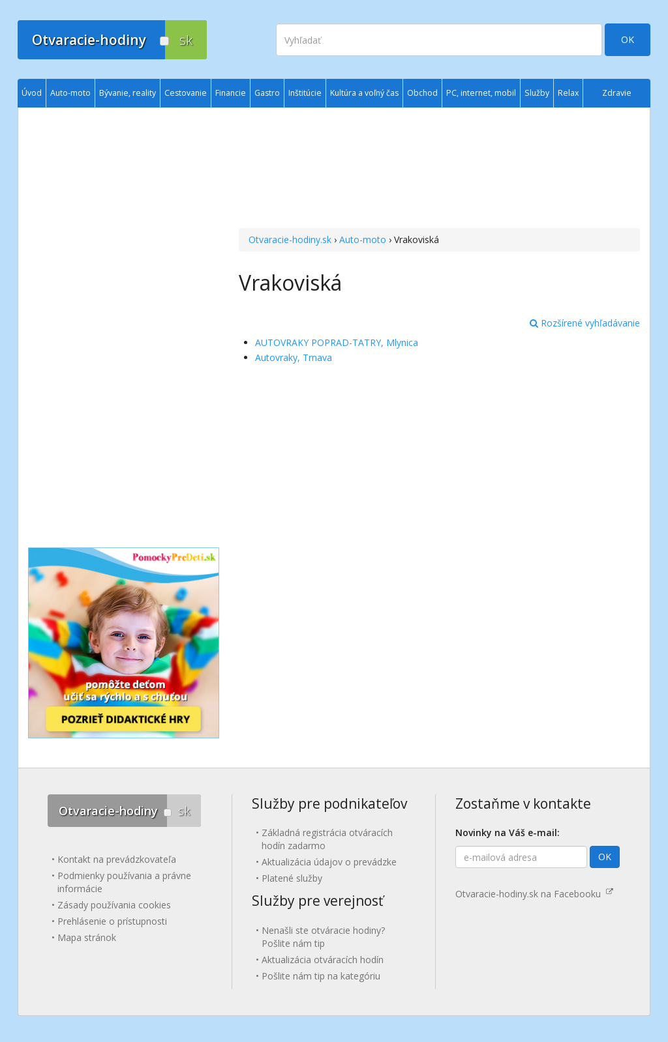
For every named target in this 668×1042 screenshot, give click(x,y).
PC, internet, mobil (481, 92)
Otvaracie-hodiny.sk (290, 239)
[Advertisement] (439, 169)
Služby (536, 92)
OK (627, 39)
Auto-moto (362, 239)
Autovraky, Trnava (293, 357)
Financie (230, 92)
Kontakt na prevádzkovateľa (116, 859)
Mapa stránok (86, 937)
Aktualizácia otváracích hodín (323, 959)
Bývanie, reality (127, 92)
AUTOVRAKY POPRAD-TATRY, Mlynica (336, 342)
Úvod (32, 92)
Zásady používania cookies (114, 905)
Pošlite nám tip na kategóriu (321, 976)
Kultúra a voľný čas (364, 92)
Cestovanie (185, 92)
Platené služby (292, 878)
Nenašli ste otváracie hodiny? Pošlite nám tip (323, 936)
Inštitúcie (305, 92)
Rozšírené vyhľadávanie (585, 323)
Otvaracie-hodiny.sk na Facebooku (534, 894)
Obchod (422, 92)
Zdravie (616, 92)
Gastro (267, 92)
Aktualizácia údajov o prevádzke (329, 862)
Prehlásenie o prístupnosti (112, 921)
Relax (568, 92)
